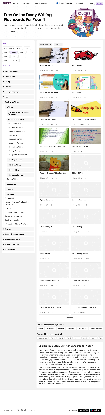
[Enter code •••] (81, 3)
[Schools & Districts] (41, 3)
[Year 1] (52, 338)
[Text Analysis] (82, 328)
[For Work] (16, 3)
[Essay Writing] (45, 44)
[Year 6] (93, 338)
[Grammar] (71, 328)
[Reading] (61, 328)
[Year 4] (58, 44)
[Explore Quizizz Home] (6, 3)
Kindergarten (9, 48)
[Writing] (40, 328)
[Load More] (70, 317)
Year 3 (6, 52)
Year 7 (6, 56)
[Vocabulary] (50, 328)
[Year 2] (60, 338)
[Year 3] (69, 338)
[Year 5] (85, 338)
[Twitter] (18, 410)
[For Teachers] (27, 3)
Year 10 (6, 60)
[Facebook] (22, 410)
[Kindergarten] (42, 338)
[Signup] (99, 3)
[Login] (91, 3)
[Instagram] (25, 410)
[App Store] (83, 410)
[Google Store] (95, 410)
